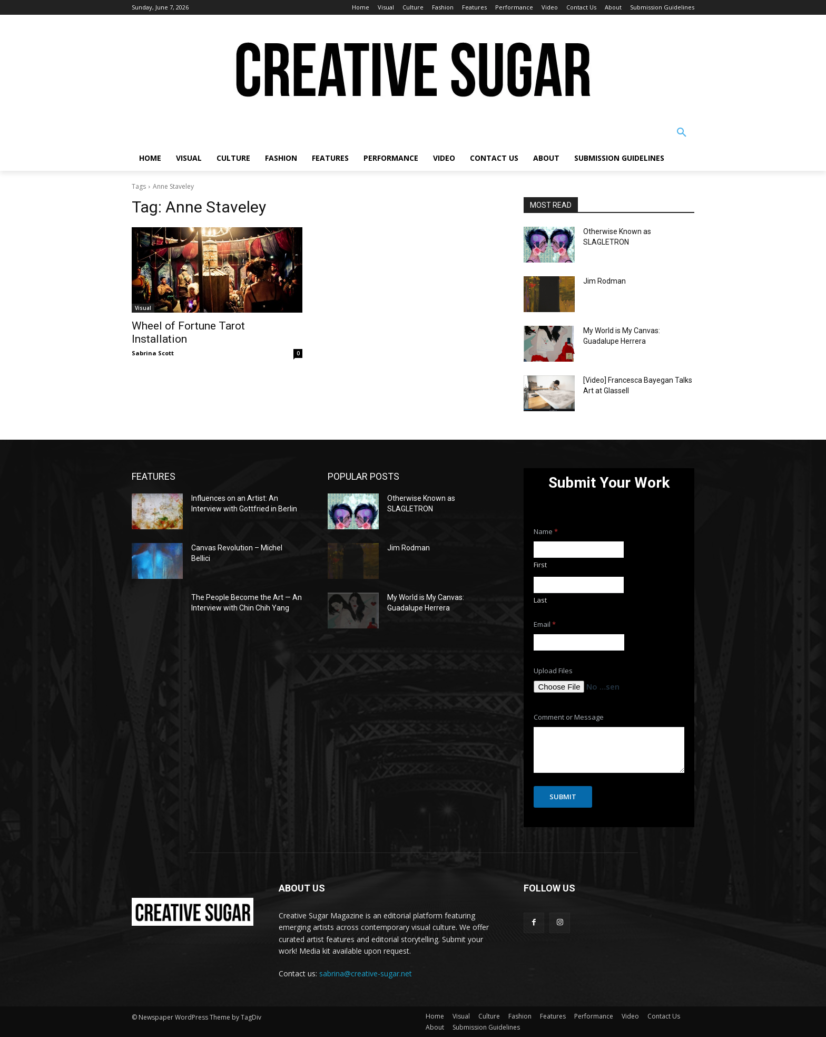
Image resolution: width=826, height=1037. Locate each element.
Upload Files (553, 670)
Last (540, 600)
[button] (681, 133)
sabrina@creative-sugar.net (365, 973)
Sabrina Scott (153, 353)
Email (545, 624)
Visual (143, 308)
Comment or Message (569, 717)
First (540, 564)
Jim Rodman (604, 281)
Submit (562, 796)
